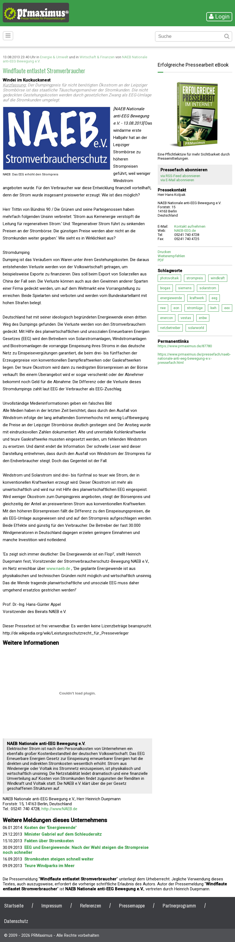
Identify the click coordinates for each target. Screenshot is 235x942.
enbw (203, 318)
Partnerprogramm (179, 905)
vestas (186, 318)
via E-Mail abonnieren (177, 180)
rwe (163, 308)
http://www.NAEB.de (59, 808)
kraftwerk (197, 298)
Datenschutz (16, 921)
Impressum (51, 905)
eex (227, 308)
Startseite (13, 905)
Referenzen (90, 905)
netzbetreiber (170, 328)
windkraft (218, 278)
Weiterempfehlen (171, 256)
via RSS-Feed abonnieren (180, 176)
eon (176, 308)
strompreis (194, 278)
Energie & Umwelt (54, 57)
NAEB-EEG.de (185, 230)
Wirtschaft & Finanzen (97, 57)
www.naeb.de (58, 568)
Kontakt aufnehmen (189, 226)
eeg (214, 298)
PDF (161, 260)
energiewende (171, 298)
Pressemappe (132, 905)
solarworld (196, 328)
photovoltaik (169, 278)
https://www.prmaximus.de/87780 (185, 346)
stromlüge (195, 308)
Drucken (164, 252)
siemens (185, 288)
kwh (213, 308)
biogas (165, 288)
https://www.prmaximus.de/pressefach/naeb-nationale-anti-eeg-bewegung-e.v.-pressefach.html (194, 358)
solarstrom (207, 288)
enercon (166, 318)
